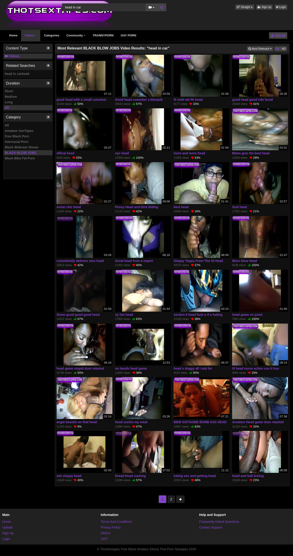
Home (13, 35)
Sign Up (264, 7)
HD (284, 48)
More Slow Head (244, 261)
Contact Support (210, 527)
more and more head (189, 153)
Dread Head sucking (130, 476)
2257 (104, 539)
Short (9, 91)
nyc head (122, 153)
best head (181, 207)
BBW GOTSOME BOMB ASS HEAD (200, 422)
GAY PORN (128, 35)
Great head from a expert (134, 261)
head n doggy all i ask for (193, 368)
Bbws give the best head (250, 153)
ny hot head (124, 314)
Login (281, 7)
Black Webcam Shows (22, 147)
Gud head (239, 207)
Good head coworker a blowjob (139, 99)
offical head (65, 153)
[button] (244, 7)
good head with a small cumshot (81, 99)
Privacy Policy (111, 527)
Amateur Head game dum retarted (258, 422)
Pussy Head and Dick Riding (136, 207)
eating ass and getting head (195, 476)
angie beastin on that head (77, 422)
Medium (11, 96)
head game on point (247, 314)
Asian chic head (69, 207)
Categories (51, 35)
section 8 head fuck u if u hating (198, 314)
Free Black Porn (17, 136)
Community (75, 35)
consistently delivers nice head (80, 261)
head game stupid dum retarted (80, 368)
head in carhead (17, 74)
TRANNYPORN (103, 35)
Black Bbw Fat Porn (20, 158)
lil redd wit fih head (188, 99)
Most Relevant (260, 48)
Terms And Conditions (116, 521)
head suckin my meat (131, 422)
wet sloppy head (69, 476)
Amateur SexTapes (19, 131)
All (7, 107)
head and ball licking (248, 476)
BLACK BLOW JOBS (20, 153)
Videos (30, 35)
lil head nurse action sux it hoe (255, 368)
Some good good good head (78, 314)
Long (9, 102)
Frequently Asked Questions (219, 521)
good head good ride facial (252, 99)
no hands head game (131, 368)
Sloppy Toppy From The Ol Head (198, 261)
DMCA (105, 533)
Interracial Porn (16, 142)
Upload (278, 35)
